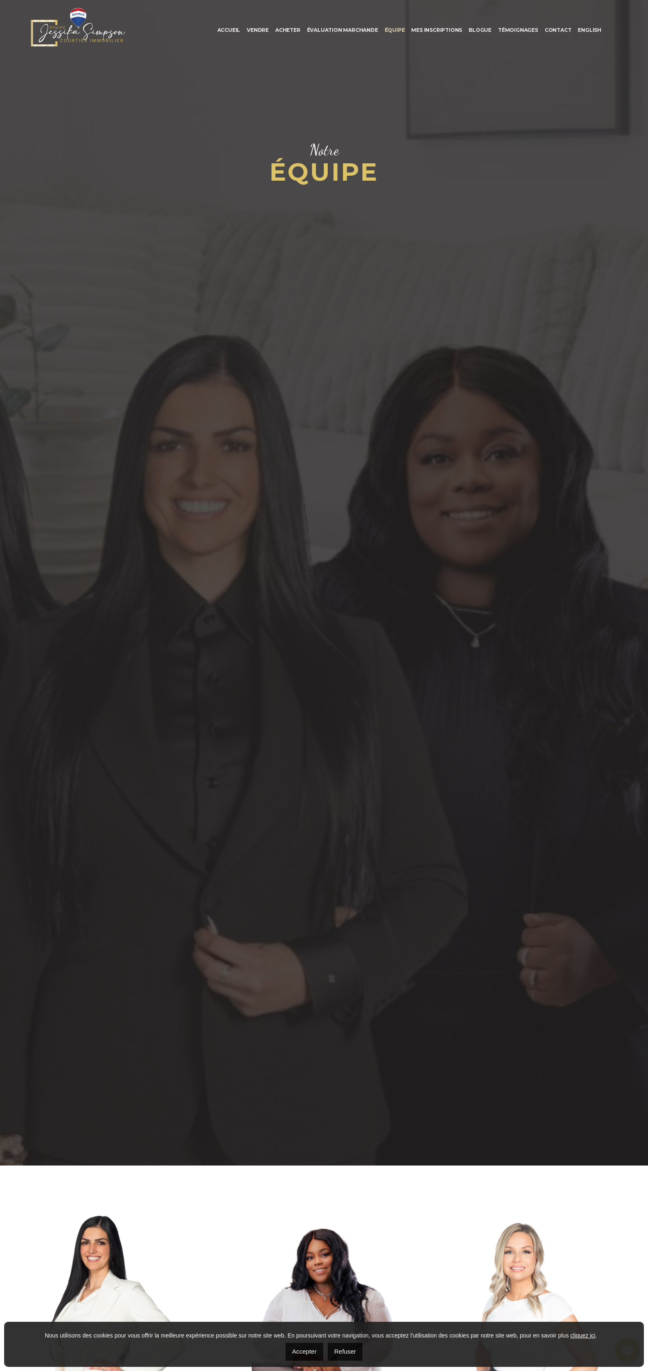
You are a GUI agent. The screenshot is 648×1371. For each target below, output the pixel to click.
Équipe (395, 30)
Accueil (229, 30)
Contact (558, 30)
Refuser (345, 1351)
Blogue (480, 30)
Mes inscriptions (436, 30)
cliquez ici (583, 1335)
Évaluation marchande (342, 30)
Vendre (258, 30)
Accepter (304, 1351)
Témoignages (518, 30)
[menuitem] (589, 30)
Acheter (287, 30)
